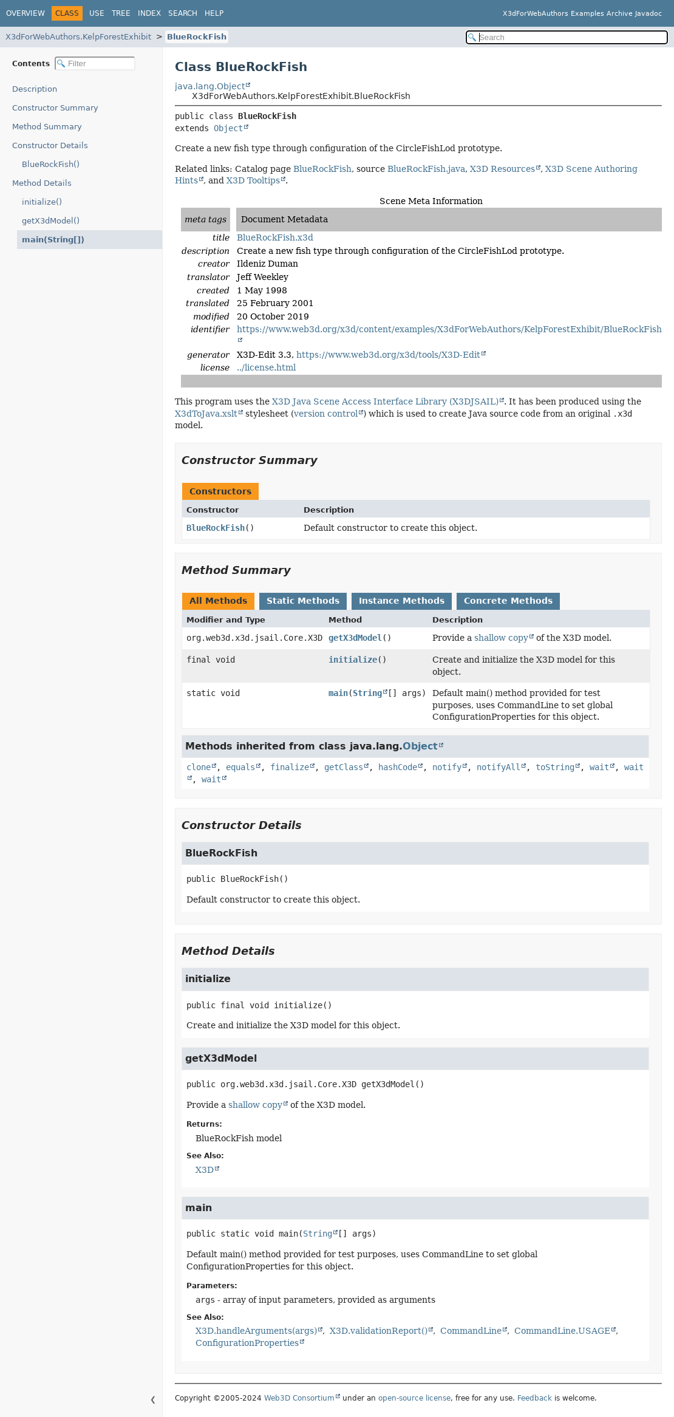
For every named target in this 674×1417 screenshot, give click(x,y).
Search (182, 13)
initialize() (42, 202)
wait (599, 767)
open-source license (414, 1398)
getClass (343, 767)
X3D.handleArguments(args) (256, 1331)
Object (228, 128)
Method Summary (47, 126)
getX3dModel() (51, 220)
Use (96, 13)
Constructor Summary (55, 107)
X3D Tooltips (253, 180)
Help (214, 13)
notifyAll (498, 767)
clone (198, 767)
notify (446, 767)
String (367, 693)
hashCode (397, 767)
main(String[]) (49, 239)
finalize (289, 767)
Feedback (534, 1398)
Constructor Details (50, 145)
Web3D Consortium (299, 1398)
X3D (205, 1170)
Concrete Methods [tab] (508, 601)
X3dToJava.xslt (206, 413)
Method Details (42, 183)
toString (555, 767)
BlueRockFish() (51, 164)
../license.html (266, 367)
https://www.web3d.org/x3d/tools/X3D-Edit (388, 355)
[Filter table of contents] (95, 63)
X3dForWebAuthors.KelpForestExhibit (78, 36)
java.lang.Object (210, 86)
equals (240, 767)
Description (37, 89)
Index (149, 13)
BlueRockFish (196, 36)
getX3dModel (355, 638)
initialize (352, 659)
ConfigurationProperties (247, 1343)
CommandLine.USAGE (562, 1331)
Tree (121, 13)
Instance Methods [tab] (401, 601)
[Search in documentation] (567, 37)
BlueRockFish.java (426, 169)
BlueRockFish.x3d (275, 237)
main (338, 693)
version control (326, 413)
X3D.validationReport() (378, 1331)
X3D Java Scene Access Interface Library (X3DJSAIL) (385, 401)
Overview (25, 13)
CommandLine (471, 1331)
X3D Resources (502, 169)
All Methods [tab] (218, 601)
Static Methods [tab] (303, 601)
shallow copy (501, 638)
